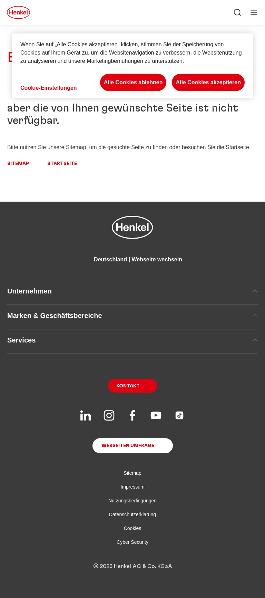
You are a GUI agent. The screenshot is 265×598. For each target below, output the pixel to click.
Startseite (62, 163)
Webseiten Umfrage (127, 445)
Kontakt (128, 386)
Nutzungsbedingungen (132, 500)
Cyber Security (132, 542)
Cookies (132, 528)
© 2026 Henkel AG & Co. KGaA (132, 566)
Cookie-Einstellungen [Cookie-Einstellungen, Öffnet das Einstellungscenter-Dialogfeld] (48, 88)
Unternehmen (132, 291)
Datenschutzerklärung (132, 514)
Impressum (132, 487)
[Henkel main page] (18, 12)
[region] (132, 65)
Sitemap (18, 163)
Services (132, 340)
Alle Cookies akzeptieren (208, 82)
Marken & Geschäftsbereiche (132, 315)
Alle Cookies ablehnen (133, 82)
